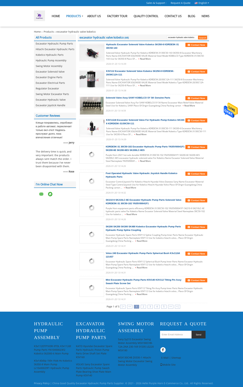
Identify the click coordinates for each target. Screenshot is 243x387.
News (205, 16)
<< (129, 306)
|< (123, 306)
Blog (191, 16)
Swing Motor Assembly (49, 66)
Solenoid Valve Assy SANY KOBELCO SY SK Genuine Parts (138, 97)
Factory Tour (117, 16)
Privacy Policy (42, 383)
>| (177, 306)
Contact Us (173, 16)
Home (56, 16)
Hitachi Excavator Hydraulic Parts (55, 49)
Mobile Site (168, 364)
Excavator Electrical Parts (50, 83)
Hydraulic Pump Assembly (51, 60)
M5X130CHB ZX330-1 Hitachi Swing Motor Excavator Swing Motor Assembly (135, 361)
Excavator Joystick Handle (50, 105)
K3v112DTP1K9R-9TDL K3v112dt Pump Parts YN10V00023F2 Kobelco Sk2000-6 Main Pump (52, 350)
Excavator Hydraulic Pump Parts (54, 43)
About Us (94, 16)
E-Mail (165, 357)
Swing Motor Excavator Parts (52, 94)
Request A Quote (180, 3)
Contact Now (198, 45)
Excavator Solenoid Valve (50, 71)
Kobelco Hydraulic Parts (50, 54)
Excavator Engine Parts (49, 77)
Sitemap (176, 357)
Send (198, 334)
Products (73, 16)
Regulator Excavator (47, 88)
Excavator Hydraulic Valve (51, 99)
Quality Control (146, 16)
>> (170, 306)
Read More (145, 59)
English (204, 3)
